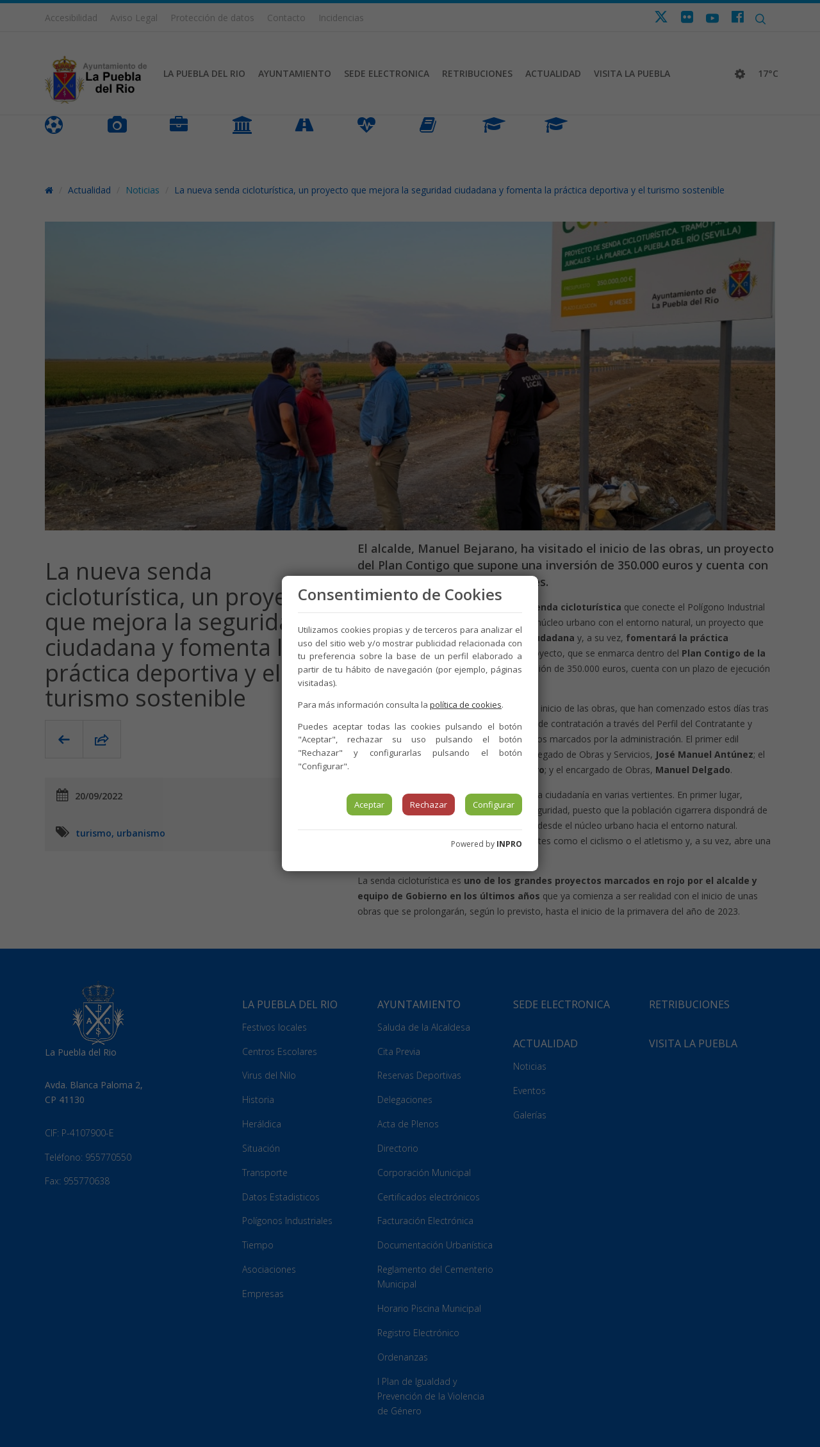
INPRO (509, 843)
